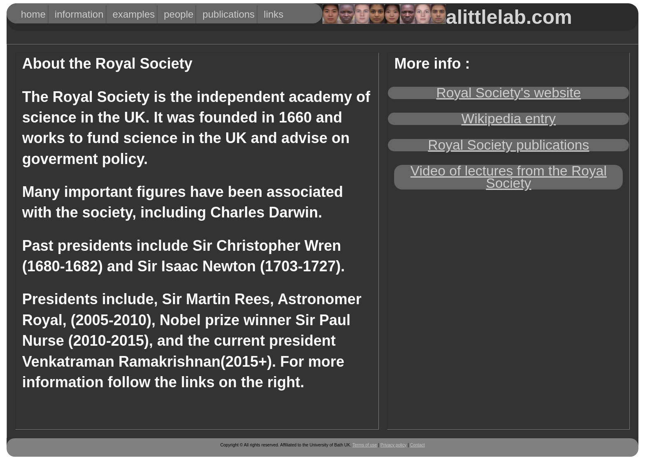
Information (70, 14)
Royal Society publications (508, 145)
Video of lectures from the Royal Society (509, 177)
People (174, 14)
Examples (126, 14)
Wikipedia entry (509, 118)
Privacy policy (394, 445)
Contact (417, 445)
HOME (30, 14)
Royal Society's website (508, 92)
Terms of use (365, 445)
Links (272, 14)
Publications (218, 14)
